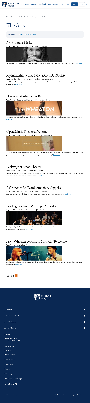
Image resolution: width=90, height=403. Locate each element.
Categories (35, 17)
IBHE (84, 395)
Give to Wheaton (9, 354)
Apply (74, 4)
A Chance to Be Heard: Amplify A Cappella (33, 187)
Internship (27, 34)
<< (8, 276)
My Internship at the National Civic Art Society (36, 75)
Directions (7, 369)
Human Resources (9, 359)
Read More (78, 63)
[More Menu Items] (65, 4)
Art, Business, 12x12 (19, 42)
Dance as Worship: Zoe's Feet (24, 96)
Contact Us (7, 351)
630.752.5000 (9, 347)
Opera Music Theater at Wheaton (27, 131)
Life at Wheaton (54, 4)
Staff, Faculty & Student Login (13, 379)
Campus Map (8, 364)
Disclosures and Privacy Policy (62, 395)
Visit (82, 4)
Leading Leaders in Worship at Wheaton (31, 206)
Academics (25, 4)
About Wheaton (45, 327)
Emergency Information (76, 395)
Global (34, 34)
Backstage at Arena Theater (23, 167)
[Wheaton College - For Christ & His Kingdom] (45, 297)
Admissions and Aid (38, 4)
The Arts (44, 17)
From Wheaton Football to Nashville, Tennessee (36, 241)
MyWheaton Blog (24, 17)
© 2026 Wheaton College (10, 395)
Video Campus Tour (10, 374)
